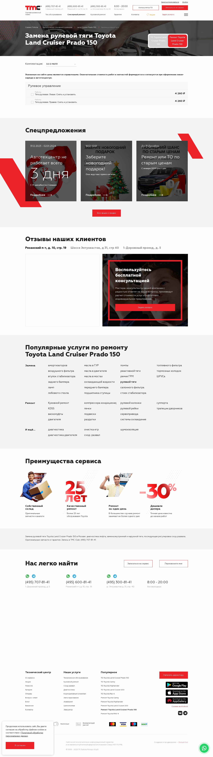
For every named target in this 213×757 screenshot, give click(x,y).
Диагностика (56, 429)
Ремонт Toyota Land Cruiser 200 (114, 706)
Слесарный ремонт (76, 14)
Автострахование (71, 698)
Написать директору (173, 675)
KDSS (51, 408)
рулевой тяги (128, 382)
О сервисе (30, 678)
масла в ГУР (91, 365)
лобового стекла (58, 393)
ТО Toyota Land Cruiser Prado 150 (158, 40)
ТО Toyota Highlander (110, 686)
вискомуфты (55, 414)
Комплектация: (34, 64)
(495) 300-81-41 (98, 6)
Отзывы (28, 694)
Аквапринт (68, 702)
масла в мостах (93, 376)
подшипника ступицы (97, 393)
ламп (51, 387)
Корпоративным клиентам (75, 694)
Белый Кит (183, 742)
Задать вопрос (168, 14)
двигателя (54, 419)
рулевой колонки (130, 403)
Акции (152, 15)
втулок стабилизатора (61, 376)
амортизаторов (57, 365)
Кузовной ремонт (98, 14)
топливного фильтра (169, 365)
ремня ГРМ (127, 376)
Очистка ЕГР (91, 429)
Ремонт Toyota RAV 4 (110, 714)
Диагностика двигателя (62, 435)
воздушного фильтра (61, 371)
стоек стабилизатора (133, 393)
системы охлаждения (133, 419)
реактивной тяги (130, 371)
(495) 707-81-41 (53, 6)
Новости (29, 686)
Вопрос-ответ (31, 698)
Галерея (28, 690)
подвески (90, 414)
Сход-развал (92, 435)
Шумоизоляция (129, 429)
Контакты (135, 14)
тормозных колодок (169, 371)
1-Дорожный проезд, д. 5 (54, 9)
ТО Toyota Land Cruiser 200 (112, 690)
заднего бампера (58, 382)
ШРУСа (161, 376)
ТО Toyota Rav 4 (108, 694)
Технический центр (38, 672)
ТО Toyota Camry (108, 682)
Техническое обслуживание (76, 678)
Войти (185, 2)
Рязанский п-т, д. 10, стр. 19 (77, 9)
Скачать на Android (180, 706)
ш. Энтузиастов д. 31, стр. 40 (101, 9)
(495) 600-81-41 (75, 6)
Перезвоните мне (173, 564)
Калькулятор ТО (146, 8)
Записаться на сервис (174, 8)
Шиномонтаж (69, 706)
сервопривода (129, 414)
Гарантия (118, 14)
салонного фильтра (132, 387)
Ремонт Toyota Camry (110, 698)
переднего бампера (96, 387)
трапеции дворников (169, 408)
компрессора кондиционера (101, 403)
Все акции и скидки (106, 213)
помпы (124, 365)
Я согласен (20, 745)
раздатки (90, 419)
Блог (27, 702)
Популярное (109, 672)
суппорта (162, 403)
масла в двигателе (95, 371)
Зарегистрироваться (170, 2)
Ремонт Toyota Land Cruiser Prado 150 (119, 710)
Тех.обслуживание (54, 14)
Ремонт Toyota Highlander (112, 702)
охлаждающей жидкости (99, 382)
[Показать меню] (186, 14)
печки (87, 408)
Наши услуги (72, 672)
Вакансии (29, 706)
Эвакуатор (68, 710)
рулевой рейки (129, 408)
